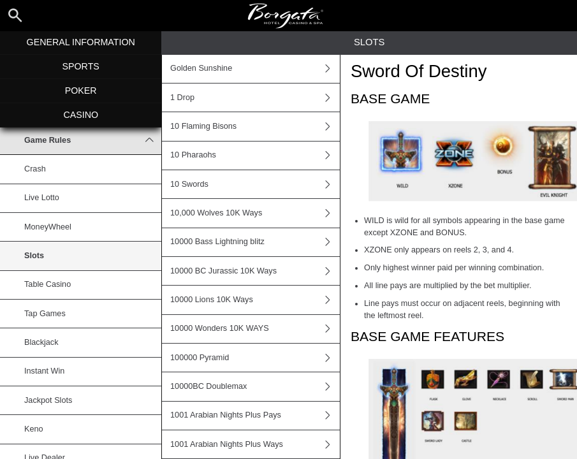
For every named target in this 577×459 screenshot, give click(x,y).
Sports (80, 66)
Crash (35, 168)
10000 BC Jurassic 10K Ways (255, 271)
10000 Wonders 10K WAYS (255, 329)
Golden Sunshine (255, 69)
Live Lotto (41, 197)
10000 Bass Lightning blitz (255, 242)
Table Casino (47, 284)
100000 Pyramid (255, 358)
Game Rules (92, 140)
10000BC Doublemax (255, 386)
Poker (81, 90)
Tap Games (45, 313)
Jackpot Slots (48, 400)
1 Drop (255, 98)
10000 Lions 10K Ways (255, 300)
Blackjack (41, 342)
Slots (34, 255)
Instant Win (44, 371)
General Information (81, 42)
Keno (33, 429)
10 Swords (255, 184)
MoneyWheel (47, 226)
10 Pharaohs (255, 156)
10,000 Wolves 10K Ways (255, 213)
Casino (80, 115)
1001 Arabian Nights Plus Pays (255, 416)
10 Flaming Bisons (255, 126)
